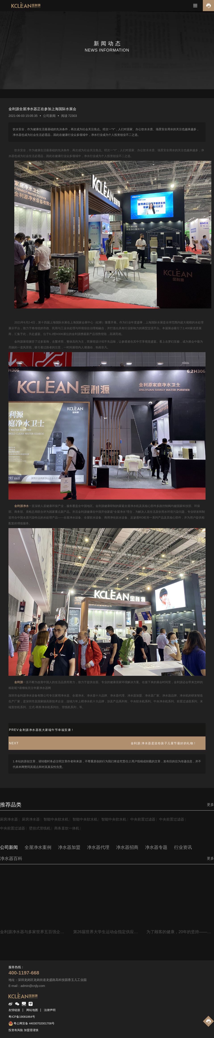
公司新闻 (49, 116)
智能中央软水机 (56, 819)
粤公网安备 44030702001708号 (34, 1023)
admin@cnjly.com (33, 986)
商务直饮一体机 (66, 828)
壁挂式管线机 (39, 828)
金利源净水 (21, 506)
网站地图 (32, 1010)
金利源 (18, 682)
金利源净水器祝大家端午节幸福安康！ (46, 730)
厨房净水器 (9, 819)
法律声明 (50, 1010)
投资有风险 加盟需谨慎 (23, 1030)
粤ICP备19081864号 (21, 1016)
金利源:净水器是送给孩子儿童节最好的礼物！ (164, 743)
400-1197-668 (23, 973)
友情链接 (14, 1010)
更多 (210, 804)
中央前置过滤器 (142, 819)
